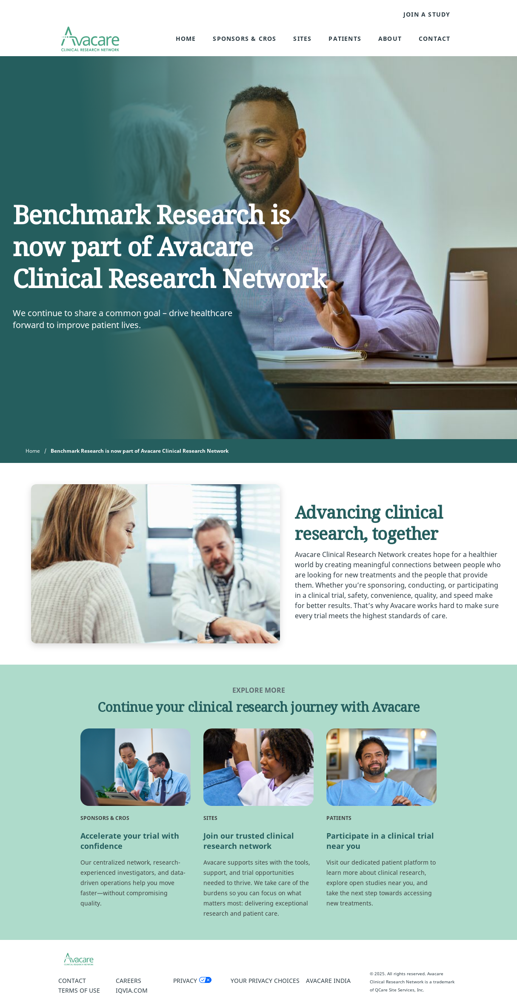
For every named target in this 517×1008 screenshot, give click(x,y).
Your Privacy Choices (265, 981)
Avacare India (328, 981)
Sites (302, 38)
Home (186, 38)
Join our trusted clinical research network (248, 841)
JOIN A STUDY (426, 14)
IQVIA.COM (132, 990)
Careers (128, 981)
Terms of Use (79, 990)
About (390, 38)
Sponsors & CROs (244, 38)
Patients (344, 38)
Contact (434, 38)
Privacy (185, 981)
